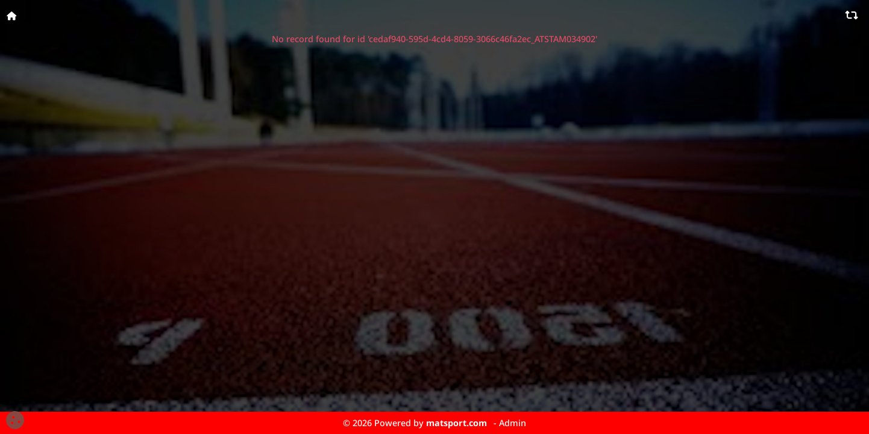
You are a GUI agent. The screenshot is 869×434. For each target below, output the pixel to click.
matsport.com (456, 423)
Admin (512, 423)
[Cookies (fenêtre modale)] (15, 420)
